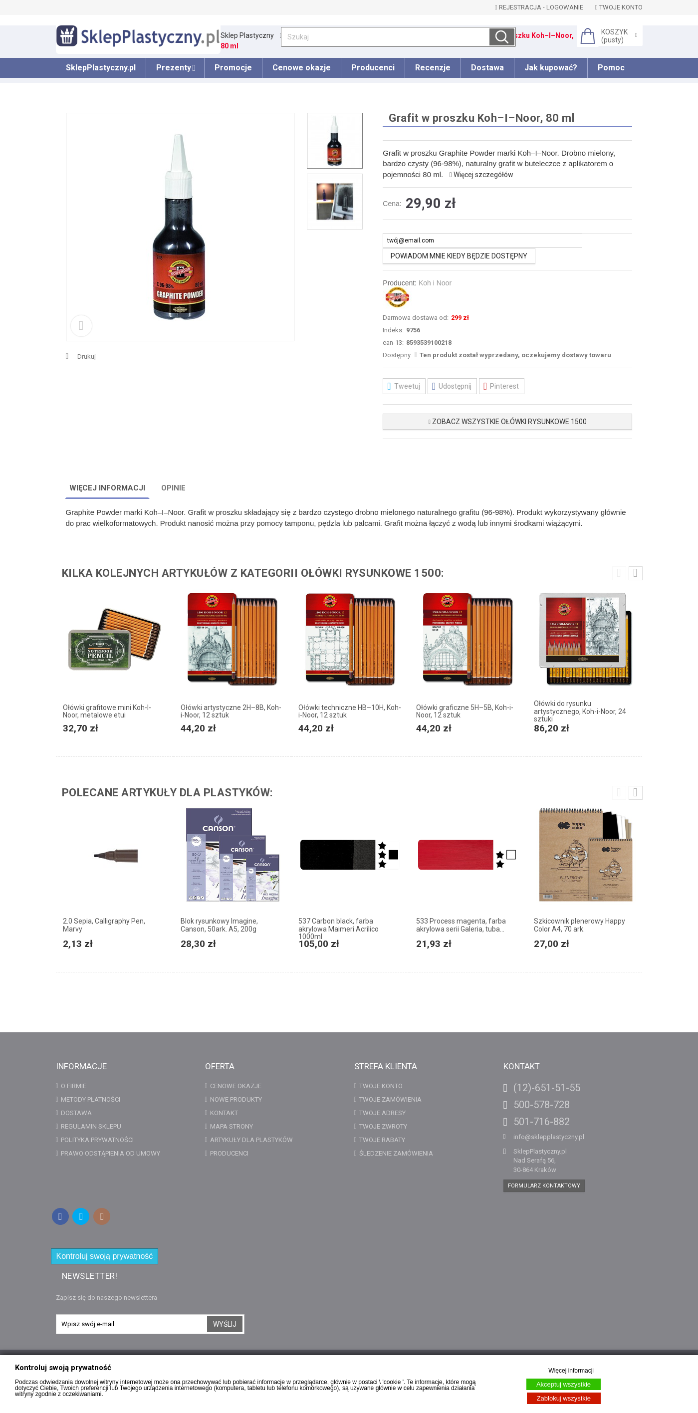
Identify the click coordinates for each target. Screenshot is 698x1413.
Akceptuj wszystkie (563, 1384)
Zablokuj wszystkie (564, 1398)
